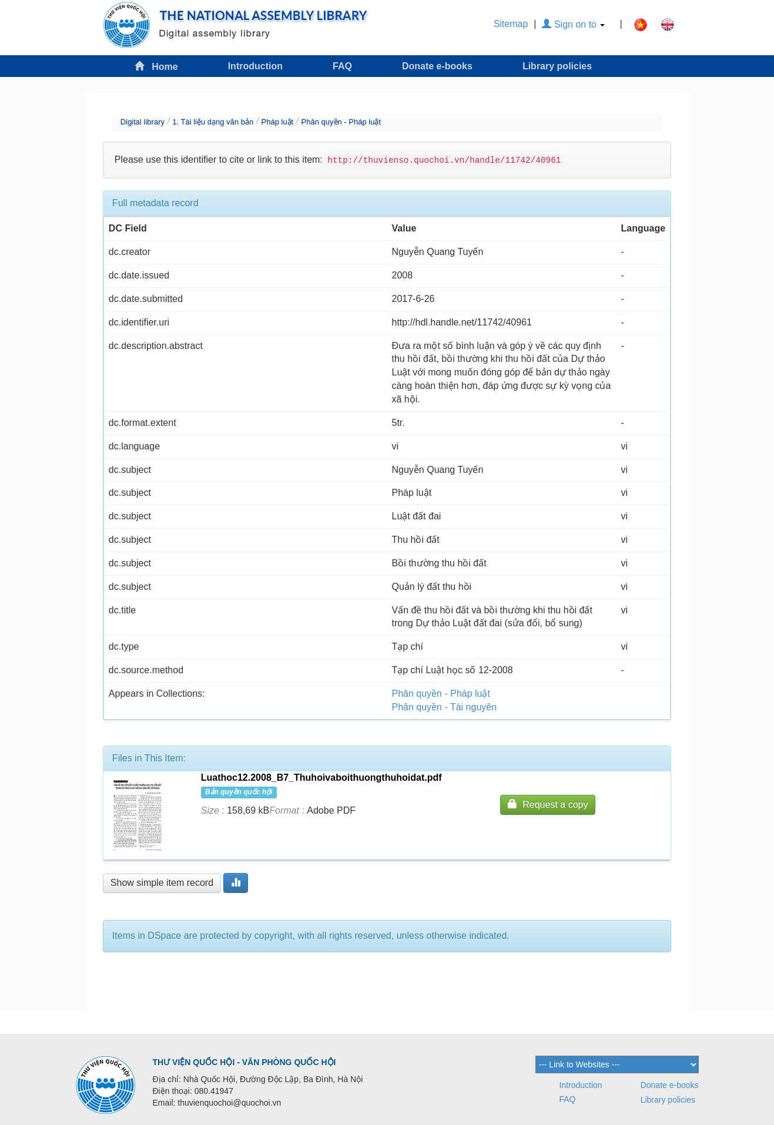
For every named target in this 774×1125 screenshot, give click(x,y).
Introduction (255, 66)
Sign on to (573, 24)
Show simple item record (161, 883)
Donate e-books (437, 66)
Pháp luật (278, 121)
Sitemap (511, 24)
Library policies (557, 66)
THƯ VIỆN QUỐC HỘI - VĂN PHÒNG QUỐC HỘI (244, 1062)
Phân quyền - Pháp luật (341, 121)
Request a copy (548, 804)
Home (156, 66)
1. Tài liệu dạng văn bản (212, 121)
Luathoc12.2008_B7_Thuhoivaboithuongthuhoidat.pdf (321, 778)
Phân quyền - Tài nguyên (444, 707)
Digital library (142, 121)
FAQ (342, 66)
